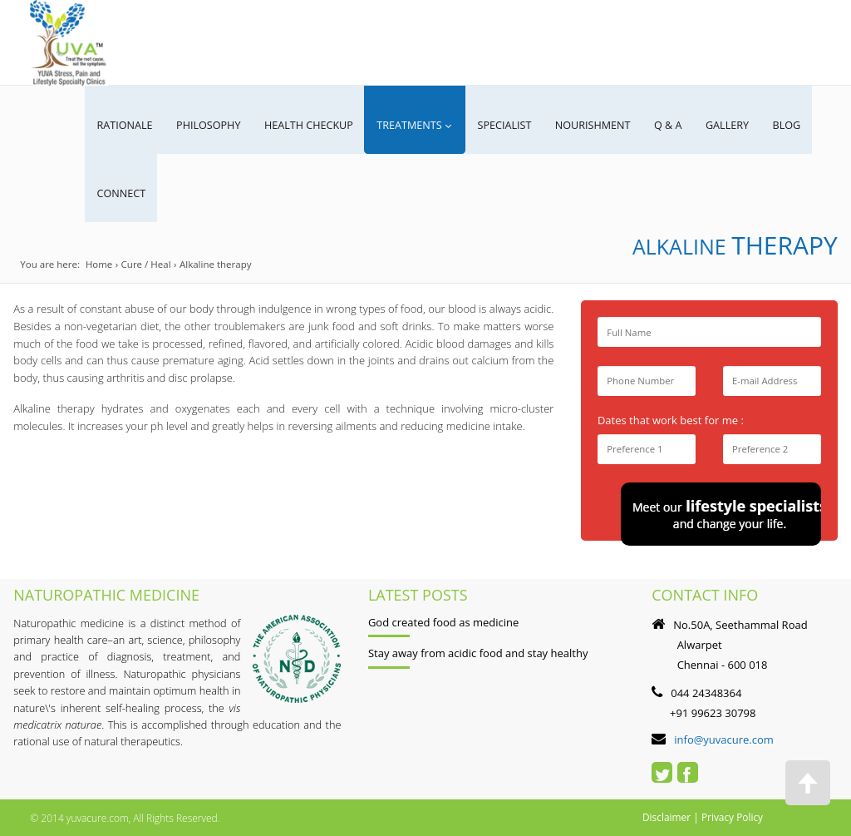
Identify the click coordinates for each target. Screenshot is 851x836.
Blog (798, 125)
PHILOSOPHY (210, 125)
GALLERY (737, 125)
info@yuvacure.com (724, 737)
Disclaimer (666, 816)
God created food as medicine (443, 620)
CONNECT (121, 193)
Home (99, 263)
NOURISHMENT (600, 125)
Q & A (677, 125)
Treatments (413, 125)
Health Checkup (311, 125)
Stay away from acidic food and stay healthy (478, 651)
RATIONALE (125, 125)
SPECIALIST (511, 125)
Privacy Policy (733, 816)
